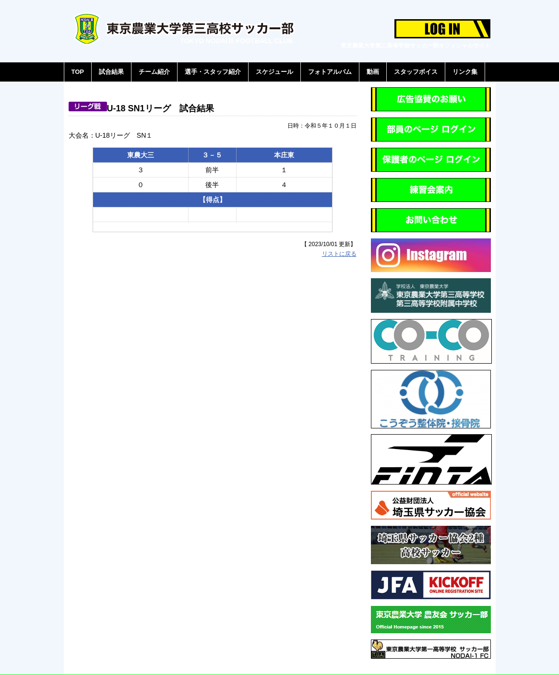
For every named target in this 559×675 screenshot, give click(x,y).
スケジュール (274, 71)
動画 (373, 71)
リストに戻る (339, 253)
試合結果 (111, 71)
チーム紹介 (154, 71)
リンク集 (464, 71)
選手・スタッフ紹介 (213, 71)
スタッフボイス (416, 71)
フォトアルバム (330, 71)
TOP (77, 71)
